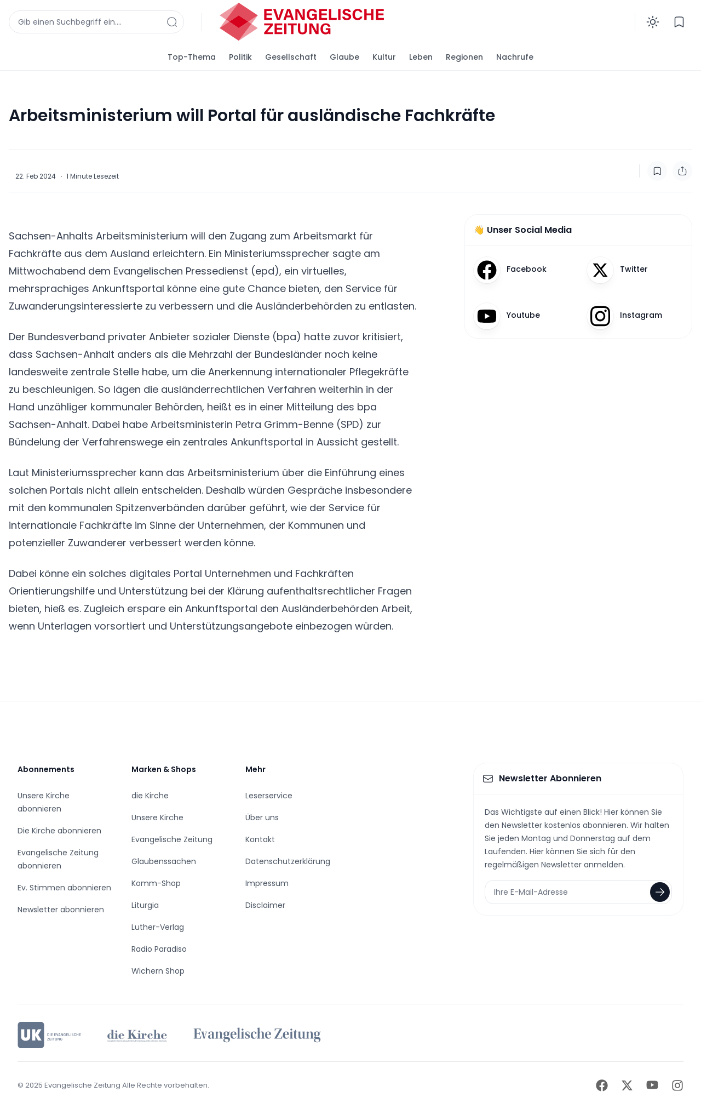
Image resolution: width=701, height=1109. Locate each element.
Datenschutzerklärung (287, 861)
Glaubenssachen (163, 861)
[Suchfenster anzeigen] (96, 21)
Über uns (262, 817)
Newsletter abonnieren (61, 909)
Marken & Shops (163, 769)
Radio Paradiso (159, 949)
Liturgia (145, 905)
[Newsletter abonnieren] (660, 892)
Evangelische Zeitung (171, 839)
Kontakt (260, 839)
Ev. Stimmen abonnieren (64, 887)
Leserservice (268, 795)
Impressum (267, 883)
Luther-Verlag (157, 927)
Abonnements (46, 769)
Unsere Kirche (157, 817)
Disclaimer (265, 905)
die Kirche (150, 795)
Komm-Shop (156, 883)
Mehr (255, 769)
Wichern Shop (158, 970)
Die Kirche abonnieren (59, 830)
